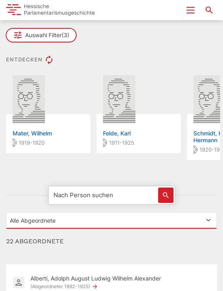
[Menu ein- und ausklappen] (190, 10)
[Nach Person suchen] (111, 195)
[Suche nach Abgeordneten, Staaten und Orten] (209, 10)
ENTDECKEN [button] (30, 60)
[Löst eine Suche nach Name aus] (166, 195)
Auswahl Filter (41, 35)
